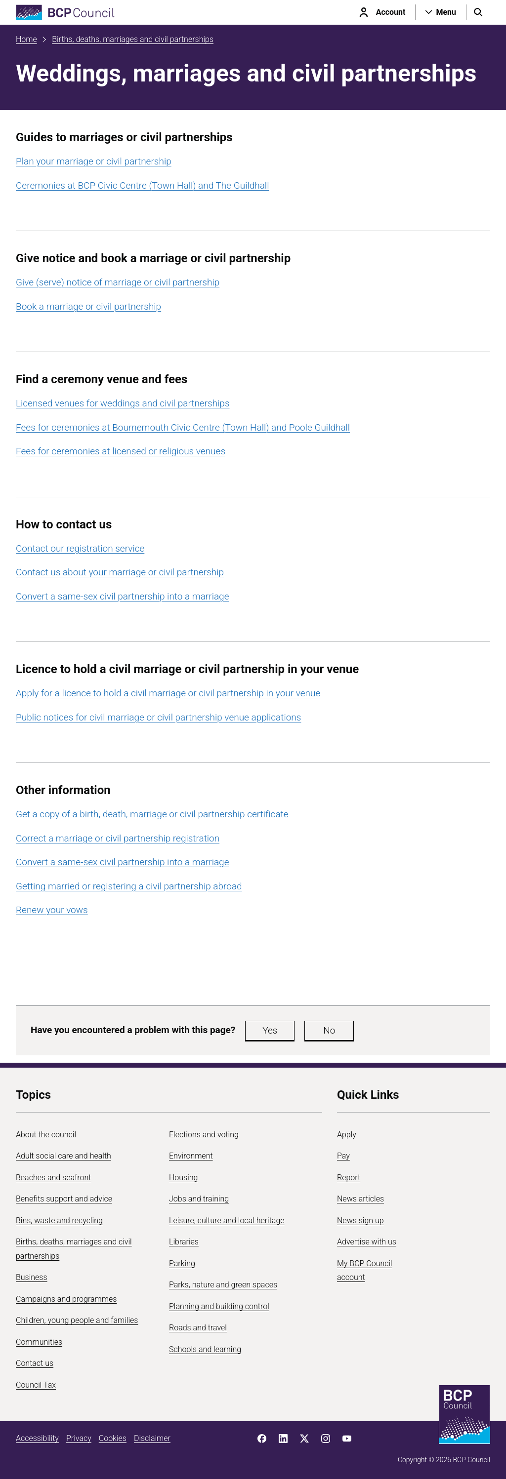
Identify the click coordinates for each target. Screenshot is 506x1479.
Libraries (184, 1241)
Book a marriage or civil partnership (88, 306)
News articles (360, 1198)
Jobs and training (199, 1198)
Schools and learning (205, 1349)
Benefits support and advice (64, 1198)
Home (26, 39)
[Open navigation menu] (440, 12)
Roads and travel (198, 1327)
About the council (46, 1134)
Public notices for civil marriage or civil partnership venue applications (158, 717)
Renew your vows (52, 910)
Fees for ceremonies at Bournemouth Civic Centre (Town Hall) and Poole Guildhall (183, 427)
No (329, 1030)
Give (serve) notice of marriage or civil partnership (117, 282)
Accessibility (37, 1438)
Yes (269, 1030)
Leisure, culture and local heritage (227, 1220)
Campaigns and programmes (66, 1299)
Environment (191, 1155)
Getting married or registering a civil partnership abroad (129, 886)
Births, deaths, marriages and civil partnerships (132, 39)
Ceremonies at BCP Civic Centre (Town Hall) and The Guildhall (142, 185)
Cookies (112, 1438)
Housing (183, 1177)
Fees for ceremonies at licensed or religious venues (120, 451)
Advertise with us (366, 1241)
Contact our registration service (80, 548)
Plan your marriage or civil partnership (93, 161)
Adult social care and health (63, 1155)
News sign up (360, 1220)
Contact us (34, 1363)
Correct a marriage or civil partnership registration (117, 838)
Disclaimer (152, 1438)
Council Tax (36, 1385)
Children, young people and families (77, 1320)
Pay (343, 1155)
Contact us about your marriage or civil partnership (120, 572)
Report (348, 1177)
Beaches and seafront (53, 1177)
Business (31, 1277)
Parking (182, 1263)
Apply (346, 1134)
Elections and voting (204, 1134)
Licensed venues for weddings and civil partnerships (123, 403)
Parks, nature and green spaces (223, 1284)
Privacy (78, 1438)
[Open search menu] (478, 12)
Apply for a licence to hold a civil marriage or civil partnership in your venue (168, 693)
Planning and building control (219, 1306)
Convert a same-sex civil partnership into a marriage (122, 596)
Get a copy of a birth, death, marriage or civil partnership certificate (152, 814)
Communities (39, 1342)
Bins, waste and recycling (59, 1220)
